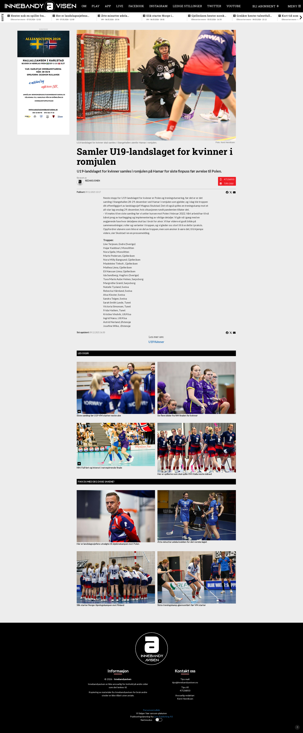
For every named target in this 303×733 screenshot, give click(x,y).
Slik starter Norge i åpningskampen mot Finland (160, 15)
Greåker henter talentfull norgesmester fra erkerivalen (253, 15)
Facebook (136, 6)
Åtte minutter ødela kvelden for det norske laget (116, 15)
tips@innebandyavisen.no (185, 682)
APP (108, 6)
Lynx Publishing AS (163, 716)
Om (84, 6)
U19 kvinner (156, 342)
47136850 (229, 179)
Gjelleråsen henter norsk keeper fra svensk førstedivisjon (207, 15)
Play (96, 6)
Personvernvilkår (151, 710)
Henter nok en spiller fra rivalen (27, 15)
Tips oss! (229, 183)
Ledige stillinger (187, 6)
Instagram (158, 6)
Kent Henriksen (185, 698)
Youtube (233, 6)
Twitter (214, 6)
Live (119, 6)
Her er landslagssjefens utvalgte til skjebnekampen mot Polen (73, 15)
